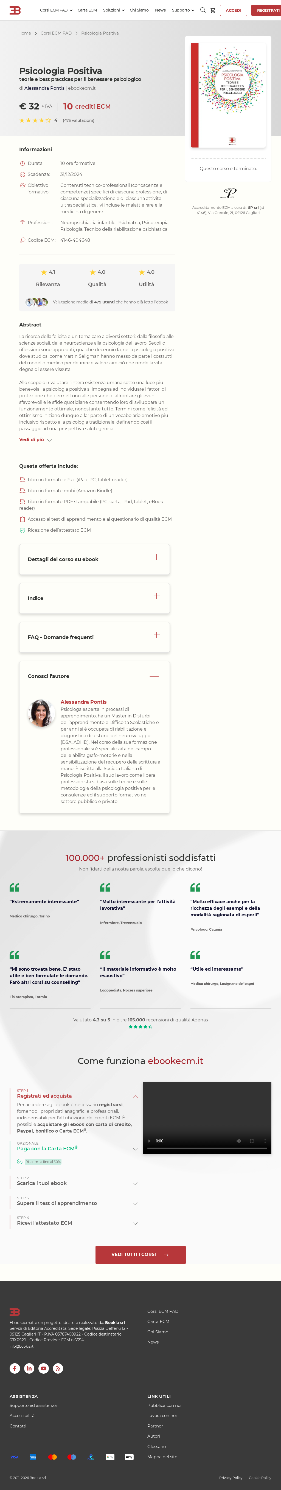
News (160, 10)
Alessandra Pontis (44, 88)
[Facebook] (15, 1368)
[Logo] (72, 1312)
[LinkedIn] (29, 1368)
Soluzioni (111, 10)
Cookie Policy (260, 1478)
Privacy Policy (231, 1478)
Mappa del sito (162, 1456)
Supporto (181, 10)
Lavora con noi (162, 1415)
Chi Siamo (139, 10)
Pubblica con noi (164, 1405)
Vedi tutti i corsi (135, 1254)
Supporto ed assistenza (33, 1405)
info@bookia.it (21, 1346)
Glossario (156, 1446)
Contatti (18, 1426)
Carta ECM (87, 10)
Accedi (233, 10)
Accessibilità (22, 1415)
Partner (155, 1426)
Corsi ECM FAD (54, 10)
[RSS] (58, 1368)
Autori (153, 1436)
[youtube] (43, 1368)
